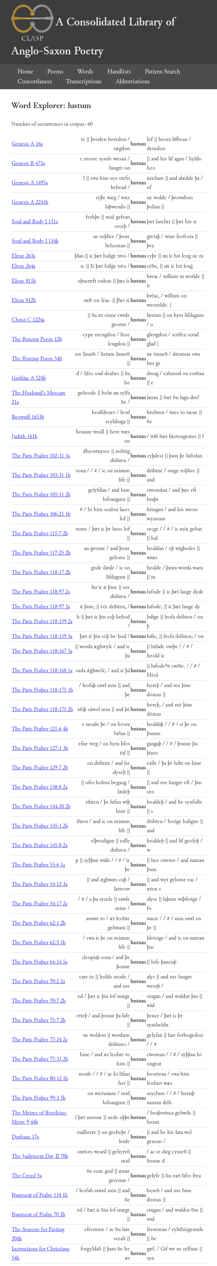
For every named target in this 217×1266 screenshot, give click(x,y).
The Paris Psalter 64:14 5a (39, 962)
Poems (55, 71)
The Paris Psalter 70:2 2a (38, 981)
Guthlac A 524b (29, 378)
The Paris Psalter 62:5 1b (39, 943)
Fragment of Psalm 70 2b (38, 1215)
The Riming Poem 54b (37, 359)
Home (25, 71)
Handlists (119, 71)
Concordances (35, 81)
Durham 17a (25, 1137)
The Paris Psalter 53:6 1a (38, 865)
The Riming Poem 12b (37, 339)
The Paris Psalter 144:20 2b (41, 807)
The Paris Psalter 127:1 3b (40, 748)
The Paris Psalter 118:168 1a (42, 671)
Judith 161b (24, 436)
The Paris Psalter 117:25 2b (41, 553)
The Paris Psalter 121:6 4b (40, 729)
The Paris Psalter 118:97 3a (41, 607)
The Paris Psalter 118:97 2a (41, 592)
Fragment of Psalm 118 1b (40, 1195)
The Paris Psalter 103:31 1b (41, 475)
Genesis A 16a (27, 144)
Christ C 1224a (28, 320)
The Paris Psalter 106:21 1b (41, 514)
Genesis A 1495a (30, 183)
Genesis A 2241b (30, 202)
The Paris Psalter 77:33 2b (40, 1059)
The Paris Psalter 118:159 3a (42, 636)
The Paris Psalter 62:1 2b (39, 923)
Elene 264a (23, 266)
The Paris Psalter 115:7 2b (40, 534)
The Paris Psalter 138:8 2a (39, 787)
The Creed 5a (27, 1176)
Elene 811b (24, 281)
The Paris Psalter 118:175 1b (42, 690)
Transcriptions (83, 81)
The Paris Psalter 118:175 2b (42, 709)
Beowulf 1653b (28, 417)
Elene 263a (23, 256)
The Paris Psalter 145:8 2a (39, 845)
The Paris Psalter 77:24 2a (39, 1040)
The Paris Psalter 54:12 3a (39, 884)
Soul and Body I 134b (35, 241)
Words (85, 71)
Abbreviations (132, 81)
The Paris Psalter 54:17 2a (39, 904)
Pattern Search (162, 71)
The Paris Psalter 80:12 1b (40, 1079)
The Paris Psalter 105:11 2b (41, 495)
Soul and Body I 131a (35, 222)
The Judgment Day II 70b (40, 1156)
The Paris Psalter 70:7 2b (39, 1001)
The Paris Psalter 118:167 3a (42, 651)
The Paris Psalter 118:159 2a (42, 621)
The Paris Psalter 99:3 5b (39, 1098)
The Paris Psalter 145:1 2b (40, 826)
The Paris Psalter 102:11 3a (41, 456)
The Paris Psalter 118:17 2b (41, 572)
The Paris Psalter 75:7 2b (39, 1020)
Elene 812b (24, 300)
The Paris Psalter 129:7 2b (40, 768)
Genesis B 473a (28, 163)
